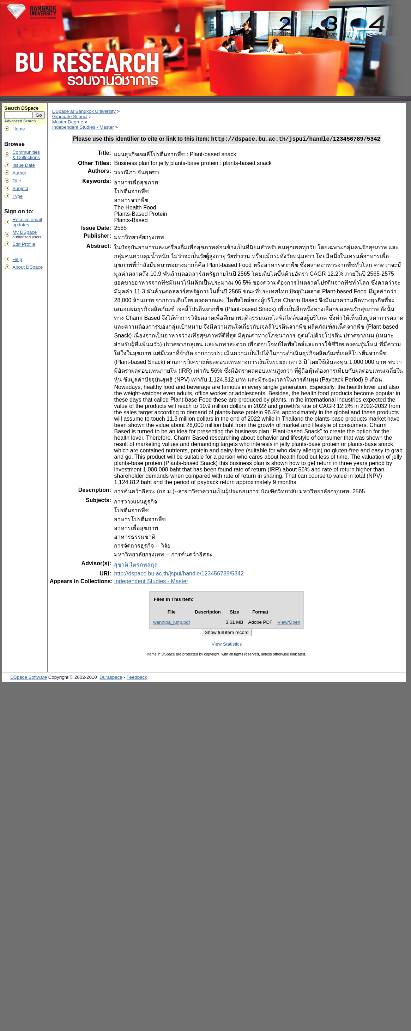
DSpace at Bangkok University (84, 111)
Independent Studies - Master (83, 127)
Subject (20, 188)
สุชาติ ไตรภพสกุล (135, 566)
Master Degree (67, 121)
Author (19, 173)
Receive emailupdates (27, 222)
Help (17, 259)
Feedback (136, 678)
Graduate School (69, 116)
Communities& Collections (26, 155)
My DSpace (24, 232)
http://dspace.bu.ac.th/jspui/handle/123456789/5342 (178, 575)
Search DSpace (21, 108)
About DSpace (27, 267)
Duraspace (110, 678)
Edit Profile (23, 244)
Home (18, 129)
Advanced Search (20, 121)
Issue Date (23, 165)
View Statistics (227, 645)
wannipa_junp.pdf (171, 623)
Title (16, 180)
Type (17, 196)
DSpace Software (28, 678)
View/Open (288, 623)
